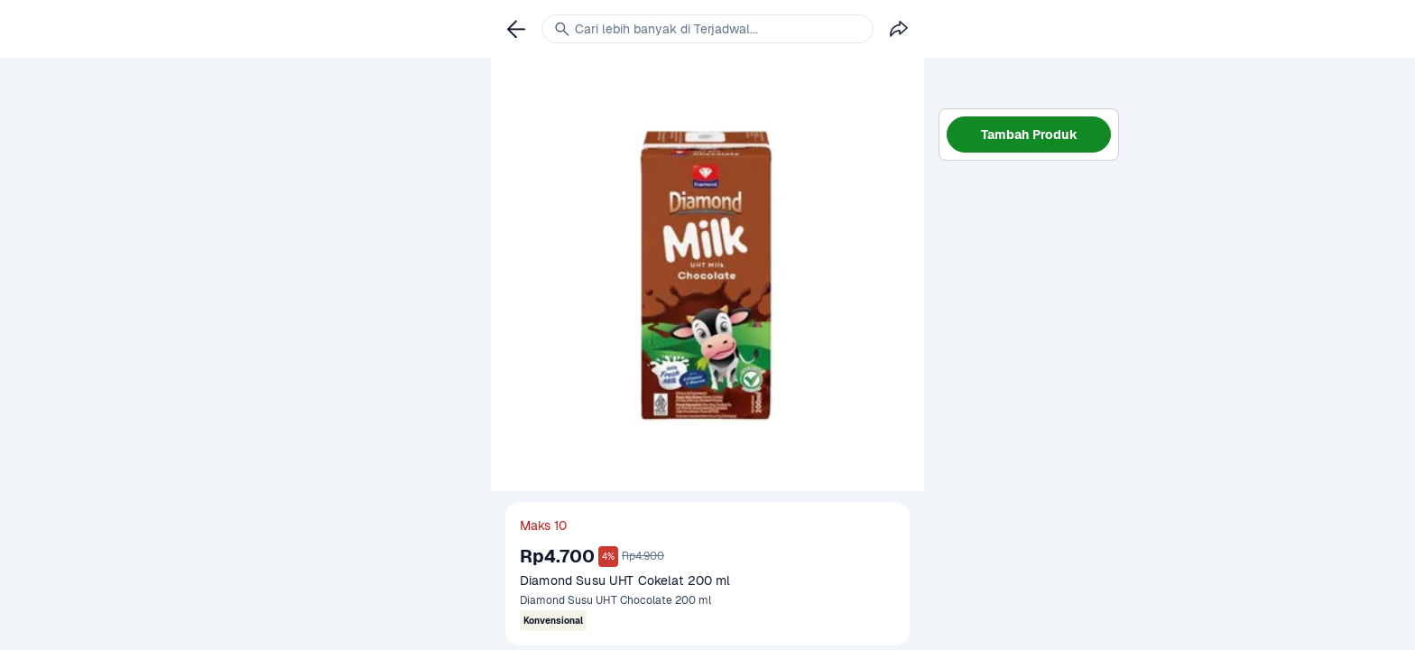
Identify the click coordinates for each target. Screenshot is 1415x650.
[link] (516, 29)
